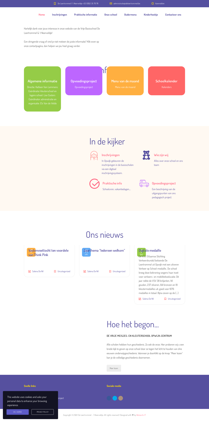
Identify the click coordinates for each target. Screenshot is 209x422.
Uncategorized (64, 271)
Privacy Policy (43, 412)
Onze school (110, 14)
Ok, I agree (17, 412)
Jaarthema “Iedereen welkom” (104, 250)
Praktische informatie (85, 14)
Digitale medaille (150, 250)
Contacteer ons (173, 14)
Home (42, 14)
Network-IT (141, 415)
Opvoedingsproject (164, 183)
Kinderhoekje (151, 14)
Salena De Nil (37, 271)
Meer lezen (114, 368)
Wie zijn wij (161, 155)
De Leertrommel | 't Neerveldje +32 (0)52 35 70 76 (78, 3)
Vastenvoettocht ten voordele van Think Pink (48, 252)
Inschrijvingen (59, 14)
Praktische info (112, 183)
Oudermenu (130, 14)
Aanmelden (160, 3)
